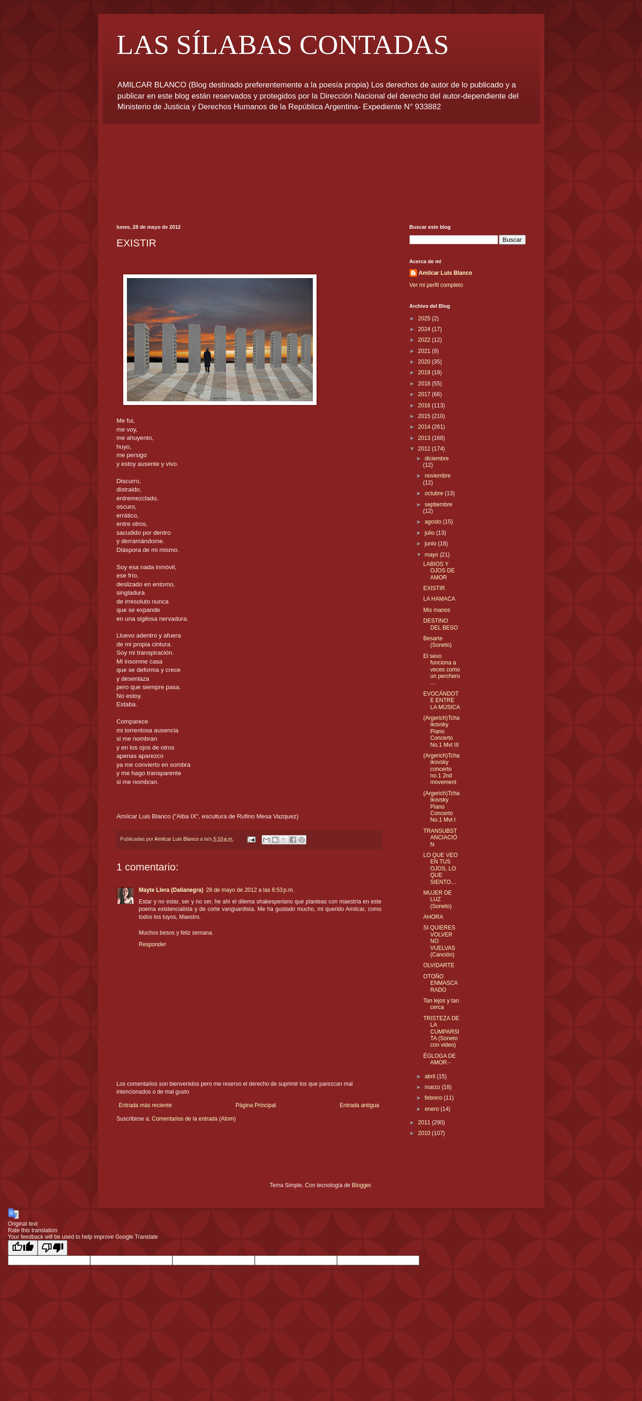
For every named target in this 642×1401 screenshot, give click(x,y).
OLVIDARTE (438, 965)
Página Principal (256, 1105)
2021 (425, 351)
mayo (432, 554)
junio (431, 543)
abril (430, 1076)
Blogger (361, 1185)
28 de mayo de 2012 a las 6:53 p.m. (250, 890)
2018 (425, 383)
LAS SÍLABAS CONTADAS (283, 44)
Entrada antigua (359, 1105)
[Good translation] (23, 1247)
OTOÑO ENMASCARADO (440, 983)
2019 (425, 372)
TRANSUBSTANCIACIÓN (440, 838)
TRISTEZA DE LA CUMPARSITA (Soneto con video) (441, 1032)
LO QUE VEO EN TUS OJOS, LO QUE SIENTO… (440, 868)
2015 (425, 416)
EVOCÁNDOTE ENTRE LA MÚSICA (441, 700)
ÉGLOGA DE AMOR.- (439, 1059)
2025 (425, 318)
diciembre (436, 458)
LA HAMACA (439, 599)
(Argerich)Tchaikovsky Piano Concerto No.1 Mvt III (441, 731)
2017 (425, 394)
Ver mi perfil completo (436, 285)
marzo (433, 1087)
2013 (425, 438)
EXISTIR (434, 588)
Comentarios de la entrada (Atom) (194, 1118)
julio (430, 533)
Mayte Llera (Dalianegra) (171, 890)
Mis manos (436, 610)
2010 (425, 1133)
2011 (425, 1122)
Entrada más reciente (145, 1105)
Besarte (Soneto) (437, 641)
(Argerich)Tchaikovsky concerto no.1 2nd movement (441, 769)
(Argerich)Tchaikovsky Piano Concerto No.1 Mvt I (441, 806)
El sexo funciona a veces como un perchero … (441, 669)
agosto (433, 521)
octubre (434, 493)
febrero (433, 1098)
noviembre (437, 475)
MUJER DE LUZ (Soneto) (437, 900)
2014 (425, 427)
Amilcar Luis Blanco (445, 273)
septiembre (438, 504)
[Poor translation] (52, 1247)
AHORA (433, 917)
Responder (152, 944)
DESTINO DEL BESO (440, 624)
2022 (425, 340)
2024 (425, 329)
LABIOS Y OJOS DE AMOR (439, 571)
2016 (425, 405)
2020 (425, 362)
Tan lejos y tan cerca (441, 1003)
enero (432, 1109)
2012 (425, 448)
